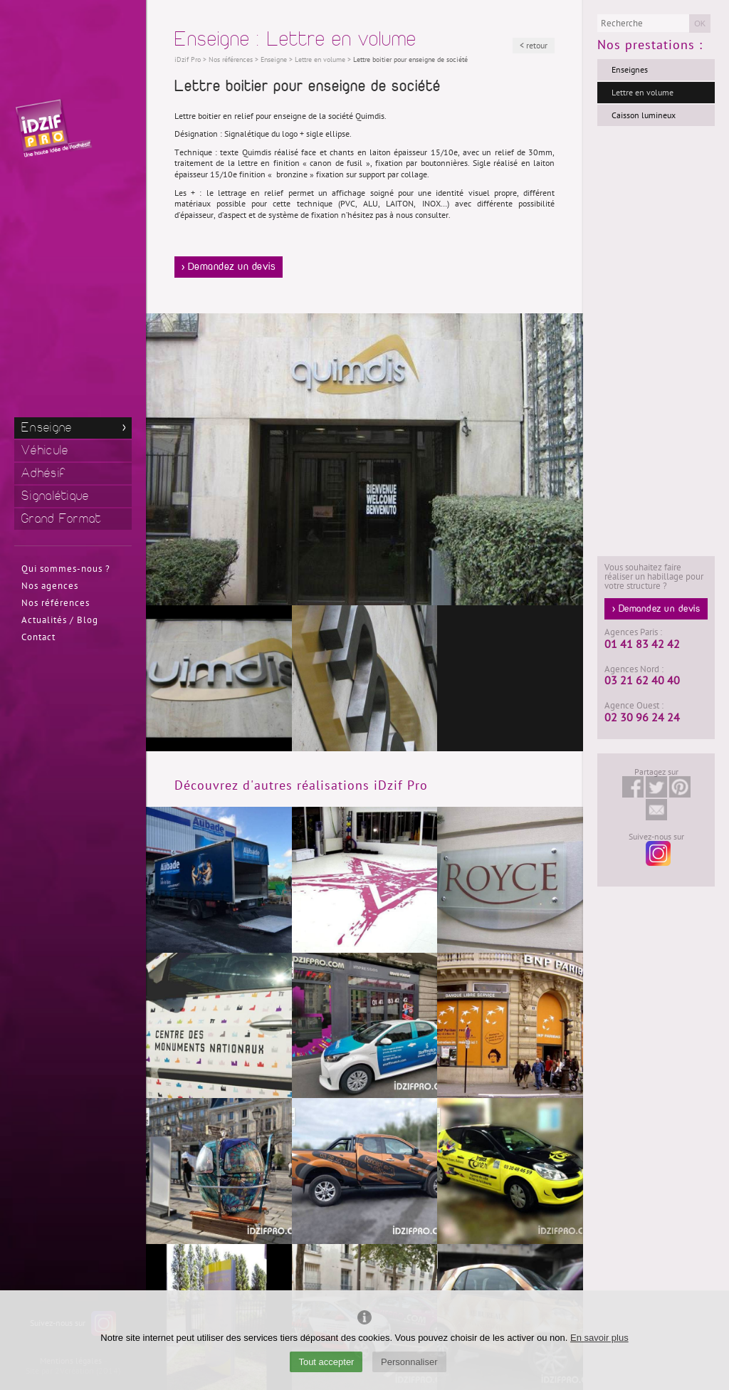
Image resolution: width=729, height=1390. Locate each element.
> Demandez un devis (229, 267)
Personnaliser (409, 1362)
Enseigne (46, 427)
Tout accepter (326, 1362)
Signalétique (55, 496)
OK (700, 23)
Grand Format (61, 518)
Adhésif (43, 473)
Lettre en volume (642, 93)
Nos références (55, 603)
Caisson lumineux (644, 115)
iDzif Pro (187, 60)
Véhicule (44, 450)
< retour (533, 46)
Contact (38, 637)
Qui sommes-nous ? (65, 569)
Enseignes (630, 70)
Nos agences (49, 586)
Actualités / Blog (59, 620)
